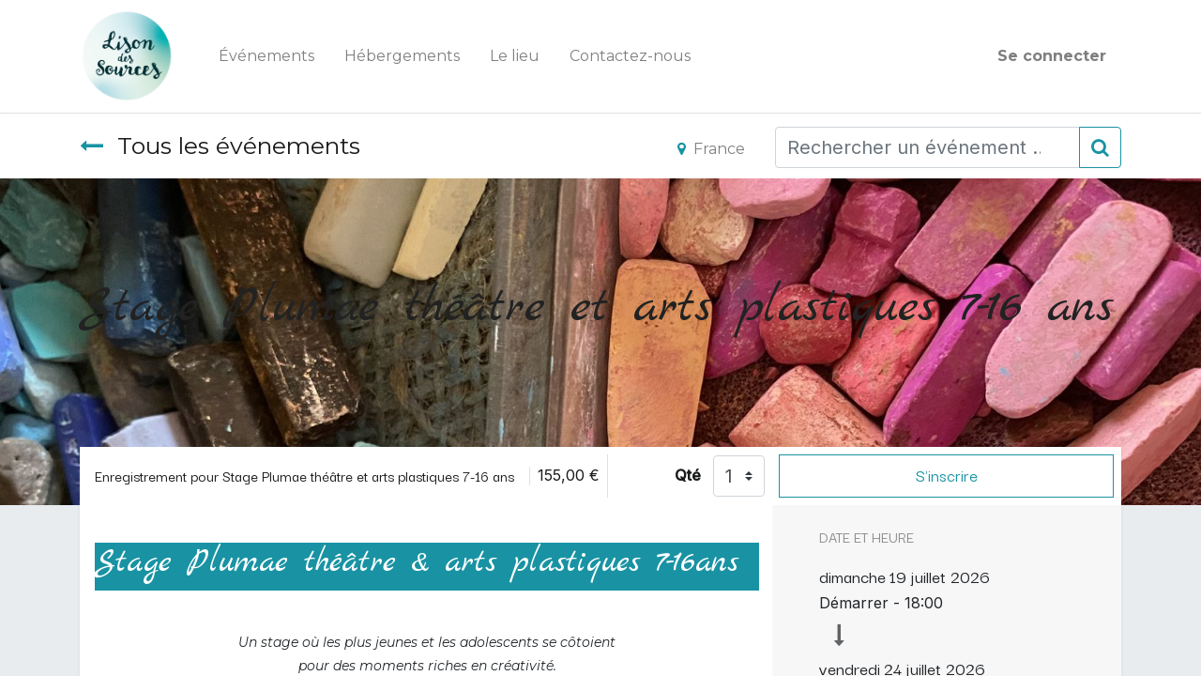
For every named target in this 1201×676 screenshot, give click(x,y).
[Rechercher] (1100, 147)
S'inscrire (947, 475)
